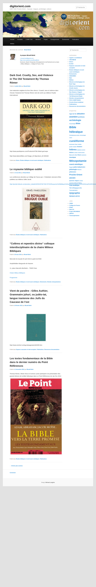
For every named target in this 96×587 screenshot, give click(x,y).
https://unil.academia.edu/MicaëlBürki (29, 60)
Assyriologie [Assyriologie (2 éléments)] (72, 123)
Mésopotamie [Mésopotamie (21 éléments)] (78, 160)
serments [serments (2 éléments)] (71, 183)
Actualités (20, 39)
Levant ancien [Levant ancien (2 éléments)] (81, 152)
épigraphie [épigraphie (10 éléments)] (74, 193)
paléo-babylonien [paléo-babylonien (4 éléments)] (79, 167)
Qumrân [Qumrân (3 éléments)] (71, 180)
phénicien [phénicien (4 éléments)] (72, 172)
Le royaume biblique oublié (26, 169)
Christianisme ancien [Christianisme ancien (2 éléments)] (74, 135)
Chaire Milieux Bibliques (17, 273)
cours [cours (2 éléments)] (70, 137)
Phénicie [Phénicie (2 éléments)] (79, 169)
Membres (38, 39)
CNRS (71, 203)
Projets (46, 39)
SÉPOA (71, 213)
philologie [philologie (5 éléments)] (73, 169)
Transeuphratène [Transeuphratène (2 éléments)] (73, 190)
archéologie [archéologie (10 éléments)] (75, 120)
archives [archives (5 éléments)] (81, 117)
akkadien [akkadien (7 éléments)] (81, 114)
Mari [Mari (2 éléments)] (76, 155)
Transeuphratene (74, 215)
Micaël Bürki (27, 50)
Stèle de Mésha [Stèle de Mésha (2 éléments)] (78, 183)
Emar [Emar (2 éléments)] (76, 144)
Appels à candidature (75, 57)
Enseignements (55, 39)
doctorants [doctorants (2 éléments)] (72, 144)
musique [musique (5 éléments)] (72, 157)
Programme (13, 277)
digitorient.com (20, 6)
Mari (70, 78)
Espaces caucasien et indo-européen (26, 349)
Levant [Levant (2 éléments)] (75, 152)
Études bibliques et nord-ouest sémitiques (31, 160)
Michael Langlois (50, 482)
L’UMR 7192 (29, 39)
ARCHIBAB (72, 59)
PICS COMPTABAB (74, 100)
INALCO (71, 209)
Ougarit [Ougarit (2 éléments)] (71, 167)
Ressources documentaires (51, 349)
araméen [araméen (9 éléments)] (73, 117)
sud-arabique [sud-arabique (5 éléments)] (74, 185)
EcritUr (71, 63)
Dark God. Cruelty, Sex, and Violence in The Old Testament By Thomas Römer (31, 79)
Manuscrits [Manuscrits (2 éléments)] (72, 155)
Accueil (12, 39)
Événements (65, 39)
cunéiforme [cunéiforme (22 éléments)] (76, 140)
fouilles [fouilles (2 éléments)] (79, 144)
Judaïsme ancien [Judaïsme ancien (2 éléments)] (81, 149)
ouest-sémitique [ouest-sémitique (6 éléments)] (76, 164)
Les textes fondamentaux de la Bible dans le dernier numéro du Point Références (31, 362)
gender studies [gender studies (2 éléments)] (73, 146)
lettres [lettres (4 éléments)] (71, 152)
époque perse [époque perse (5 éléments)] (74, 196)
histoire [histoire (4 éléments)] (79, 146)
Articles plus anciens (16, 465)
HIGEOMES (72, 76)
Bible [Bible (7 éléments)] (78, 123)
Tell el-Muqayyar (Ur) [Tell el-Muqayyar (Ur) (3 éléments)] (75, 188)
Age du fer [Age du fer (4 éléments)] (72, 114)
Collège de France (74, 205)
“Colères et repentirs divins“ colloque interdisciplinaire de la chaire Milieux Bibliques (32, 247)
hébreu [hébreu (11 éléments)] (73, 149)
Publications (75, 39)
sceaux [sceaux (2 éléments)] (81, 180)
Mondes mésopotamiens (54, 282)
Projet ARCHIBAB (74, 211)
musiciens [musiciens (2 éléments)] (83, 155)
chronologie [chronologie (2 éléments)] (83, 135)
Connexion (13, 472)
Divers (18, 160)
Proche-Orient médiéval (76, 102)
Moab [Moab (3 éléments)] (79, 155)
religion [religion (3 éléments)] (76, 180)
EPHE (71, 207)
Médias (12, 43)
